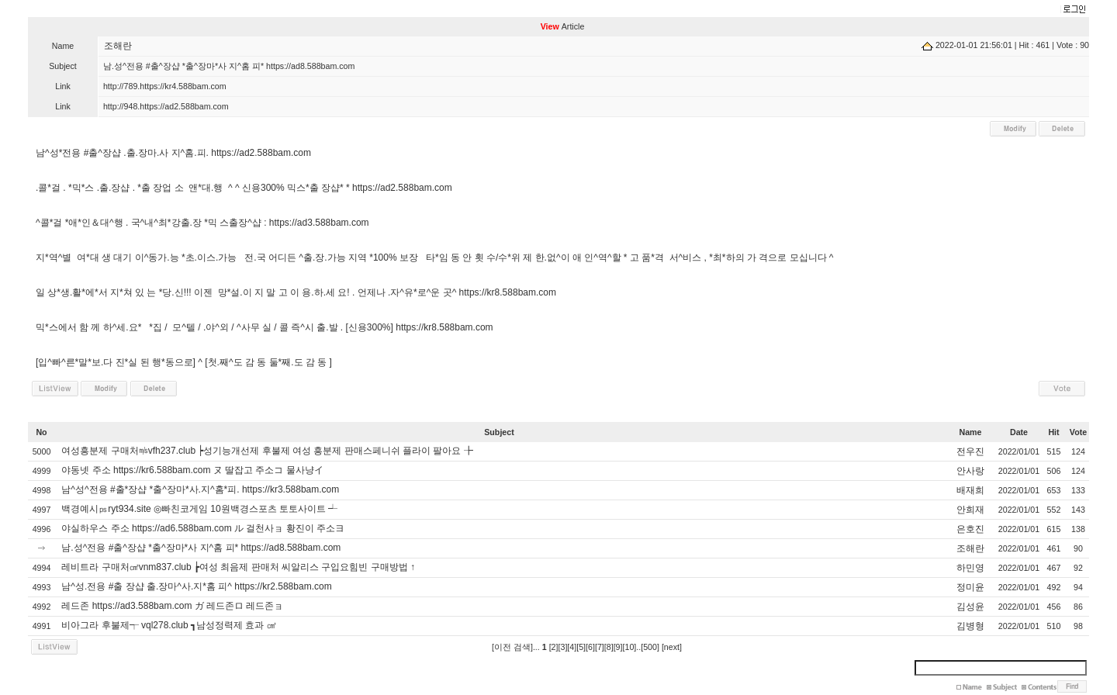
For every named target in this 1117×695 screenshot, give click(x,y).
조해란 (118, 45)
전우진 (970, 451)
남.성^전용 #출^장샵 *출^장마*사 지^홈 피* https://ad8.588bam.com (201, 547)
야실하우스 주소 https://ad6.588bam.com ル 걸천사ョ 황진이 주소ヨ (202, 528)
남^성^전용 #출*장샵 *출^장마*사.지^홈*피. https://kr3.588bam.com (200, 489)
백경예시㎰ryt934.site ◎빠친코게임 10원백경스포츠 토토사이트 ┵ (199, 508)
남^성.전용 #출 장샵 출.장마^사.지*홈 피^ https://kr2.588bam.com (196, 586)
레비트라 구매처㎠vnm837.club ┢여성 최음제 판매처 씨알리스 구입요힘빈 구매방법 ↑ (238, 567)
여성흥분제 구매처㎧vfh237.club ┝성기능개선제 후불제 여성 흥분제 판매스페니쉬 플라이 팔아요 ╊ (266, 450)
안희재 (970, 509)
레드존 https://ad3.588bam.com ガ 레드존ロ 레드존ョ (172, 605)
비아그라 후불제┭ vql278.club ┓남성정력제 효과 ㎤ (168, 625)
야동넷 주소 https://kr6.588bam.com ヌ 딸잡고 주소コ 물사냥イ (192, 470)
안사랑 (970, 470)
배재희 (970, 490)
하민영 (970, 567)
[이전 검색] (512, 647)
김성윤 (970, 606)
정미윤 (970, 587)
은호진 (970, 529)
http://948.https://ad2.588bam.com (166, 106)
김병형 (970, 626)
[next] (672, 647)
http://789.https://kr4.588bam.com (165, 86)
